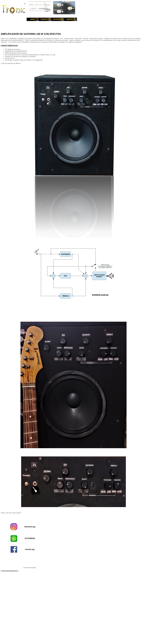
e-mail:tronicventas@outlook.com (9, 570)
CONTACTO (70, 19)
